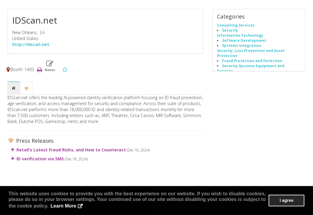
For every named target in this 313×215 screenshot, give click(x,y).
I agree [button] (286, 200)
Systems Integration (241, 45)
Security (230, 30)
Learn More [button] (63, 205)
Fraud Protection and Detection (252, 60)
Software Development (244, 40)
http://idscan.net (30, 44)
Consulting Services (236, 25)
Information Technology (240, 35)
